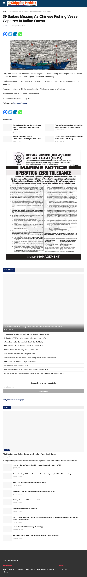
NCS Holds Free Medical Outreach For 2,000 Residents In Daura (24, 346)
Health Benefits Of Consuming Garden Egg (28, 527)
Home (4, 11)
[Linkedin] (15, 34)
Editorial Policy (41, 569)
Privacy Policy (30, 569)
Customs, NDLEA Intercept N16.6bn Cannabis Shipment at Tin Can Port (26, 369)
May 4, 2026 (6, 457)
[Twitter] (10, 34)
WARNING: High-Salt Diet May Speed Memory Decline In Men (34, 491)
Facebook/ (17, 103)
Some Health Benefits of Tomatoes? (25, 508)
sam (6, 26)
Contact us (20, 569)
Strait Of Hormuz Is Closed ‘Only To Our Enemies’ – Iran (21, 350)
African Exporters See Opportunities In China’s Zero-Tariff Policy (23, 342)
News (23, 26)
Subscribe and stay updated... (43, 383)
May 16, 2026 (17, 132)
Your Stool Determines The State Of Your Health (29, 482)
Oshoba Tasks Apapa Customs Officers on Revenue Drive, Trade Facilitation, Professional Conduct (34, 373)
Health (7, 450)
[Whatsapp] (20, 34)
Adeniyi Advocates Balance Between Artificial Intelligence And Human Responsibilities (30, 358)
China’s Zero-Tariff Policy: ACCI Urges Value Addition (20, 361)
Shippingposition (12, 560)
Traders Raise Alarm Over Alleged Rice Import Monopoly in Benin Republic (26, 334)
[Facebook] (5, 34)
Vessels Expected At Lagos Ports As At (16, 365)
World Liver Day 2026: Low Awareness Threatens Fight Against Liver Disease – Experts (43, 474)
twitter (24, 103)
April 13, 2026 (17, 511)
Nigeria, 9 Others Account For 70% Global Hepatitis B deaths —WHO (37, 465)
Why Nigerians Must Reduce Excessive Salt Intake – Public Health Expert (29, 454)
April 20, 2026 (17, 494)
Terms (6, 572)
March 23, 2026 (18, 529)
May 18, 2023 (15, 26)
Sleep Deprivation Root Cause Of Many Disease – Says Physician (35, 535)
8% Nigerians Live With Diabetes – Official (27, 500)
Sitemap (51, 569)
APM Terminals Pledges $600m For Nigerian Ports (19, 354)
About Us (11, 569)
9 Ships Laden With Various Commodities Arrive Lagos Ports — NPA (25, 338)
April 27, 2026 (17, 476)
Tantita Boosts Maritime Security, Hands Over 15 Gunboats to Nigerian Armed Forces (27, 127)
